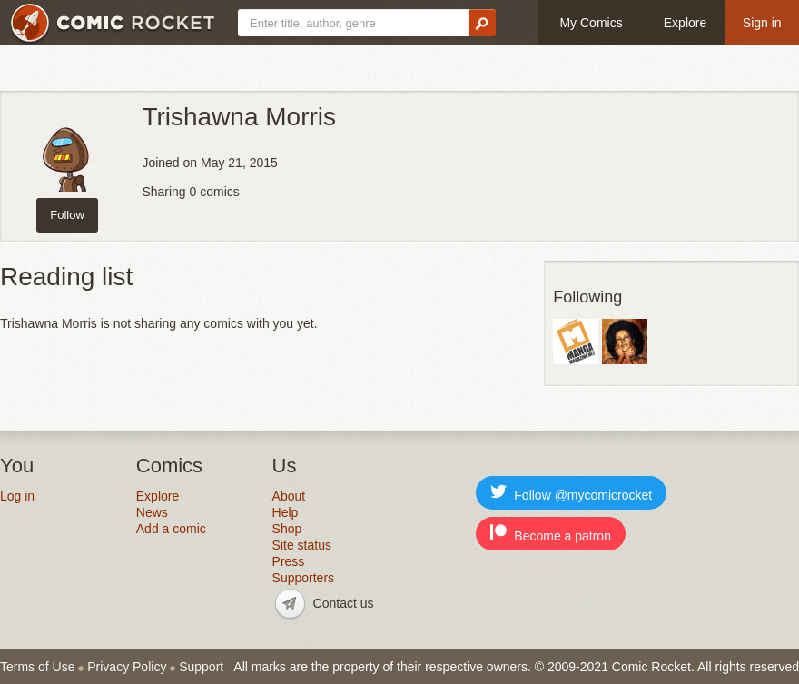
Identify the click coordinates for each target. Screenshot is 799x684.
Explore (685, 22)
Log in (17, 496)
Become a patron (550, 533)
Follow (67, 215)
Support (201, 666)
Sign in (762, 22)
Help (285, 512)
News (152, 512)
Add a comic (171, 528)
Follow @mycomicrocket (571, 492)
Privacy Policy (126, 666)
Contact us (343, 603)
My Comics (590, 22)
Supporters (303, 577)
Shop (287, 528)
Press (288, 561)
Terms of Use (37, 666)
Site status (301, 545)
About (289, 496)
